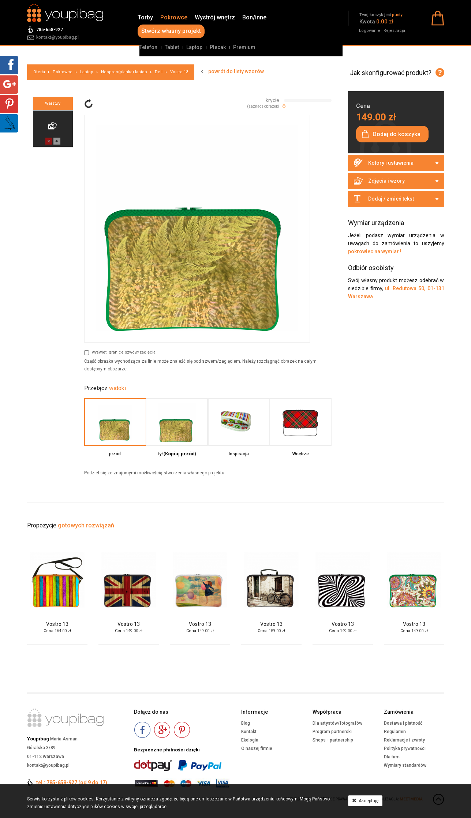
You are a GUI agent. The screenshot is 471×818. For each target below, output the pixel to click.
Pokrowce (173, 17)
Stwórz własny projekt (171, 30)
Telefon (148, 47)
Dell (158, 72)
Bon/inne (254, 17)
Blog (245, 723)
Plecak (218, 47)
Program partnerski (332, 731)
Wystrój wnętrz (215, 17)
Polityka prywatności (405, 748)
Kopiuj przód (180, 453)
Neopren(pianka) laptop (124, 72)
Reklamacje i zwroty (404, 740)
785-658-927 (49, 29)
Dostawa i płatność (403, 723)
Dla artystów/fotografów (337, 723)
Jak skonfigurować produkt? (390, 72)
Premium (244, 47)
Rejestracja (394, 30)
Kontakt (249, 731)
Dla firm (392, 756)
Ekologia (249, 740)
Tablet (172, 47)
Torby (145, 17)
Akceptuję (365, 800)
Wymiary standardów (405, 765)
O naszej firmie (256, 748)
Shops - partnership (333, 740)
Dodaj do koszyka (396, 134)
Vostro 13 (179, 72)
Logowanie (369, 30)
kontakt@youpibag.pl (57, 37)
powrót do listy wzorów (236, 71)
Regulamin (395, 731)
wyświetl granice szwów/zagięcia (120, 352)
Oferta (39, 72)
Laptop (194, 47)
